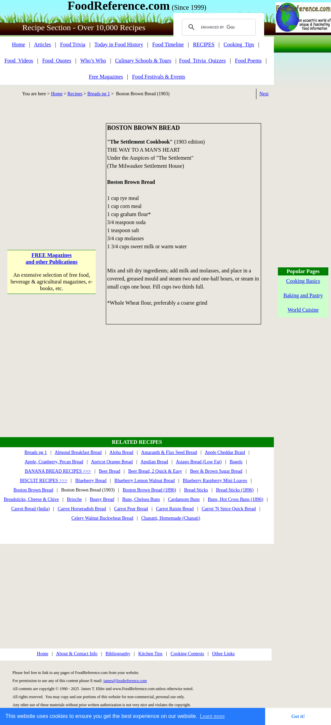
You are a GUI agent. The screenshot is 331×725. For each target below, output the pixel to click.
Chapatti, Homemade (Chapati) (170, 518)
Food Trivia (72, 44)
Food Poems (248, 60)
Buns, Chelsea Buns (141, 499)
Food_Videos (18, 60)
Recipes (75, 93)
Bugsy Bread (102, 499)
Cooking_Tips (238, 44)
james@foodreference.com (125, 680)
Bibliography (118, 653)
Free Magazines (106, 77)
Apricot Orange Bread (112, 461)
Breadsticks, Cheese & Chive (31, 499)
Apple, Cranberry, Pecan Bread (54, 461)
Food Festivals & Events (158, 77)
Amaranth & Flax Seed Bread (169, 452)
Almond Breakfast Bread (78, 452)
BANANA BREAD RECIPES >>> (58, 471)
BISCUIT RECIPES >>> (43, 480)
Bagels (236, 461)
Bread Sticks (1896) (235, 490)
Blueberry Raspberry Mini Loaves (215, 480)
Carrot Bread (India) (30, 508)
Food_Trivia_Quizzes (202, 60)
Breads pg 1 (98, 93)
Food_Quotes (56, 60)
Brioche (74, 499)
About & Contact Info (76, 653)
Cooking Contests (187, 653)
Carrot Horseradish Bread (82, 508)
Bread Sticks (196, 490)
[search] (218, 27)
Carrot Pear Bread (131, 508)
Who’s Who (93, 60)
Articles (42, 44)
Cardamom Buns (184, 499)
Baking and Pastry (303, 295)
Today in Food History (118, 44)
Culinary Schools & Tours (143, 60)
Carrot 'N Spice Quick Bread (229, 508)
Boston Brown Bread (33, 490)
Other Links (223, 653)
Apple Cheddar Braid (225, 452)
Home (18, 44)
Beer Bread (109, 471)
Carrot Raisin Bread (175, 508)
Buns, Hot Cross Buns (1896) (235, 499)
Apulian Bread (154, 461)
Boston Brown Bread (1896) (149, 490)
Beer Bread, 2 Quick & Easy (155, 471)
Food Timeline (168, 44)
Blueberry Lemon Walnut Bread (145, 480)
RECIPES (203, 44)
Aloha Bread (121, 452)
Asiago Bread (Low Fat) (198, 461)
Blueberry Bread (91, 480)
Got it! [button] (298, 716)
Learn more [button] (212, 716)
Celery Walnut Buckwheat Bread (102, 518)
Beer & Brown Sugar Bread (216, 471)
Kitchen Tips (150, 653)
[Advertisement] (51, 165)
